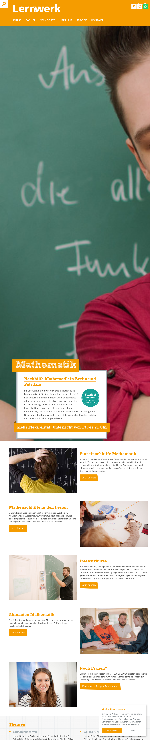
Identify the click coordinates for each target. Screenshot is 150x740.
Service (82, 20)
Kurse (17, 20)
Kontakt (97, 20)
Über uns (66, 20)
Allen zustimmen (112, 731)
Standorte (47, 20)
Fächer (31, 20)
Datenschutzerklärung (130, 724)
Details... (133, 730)
